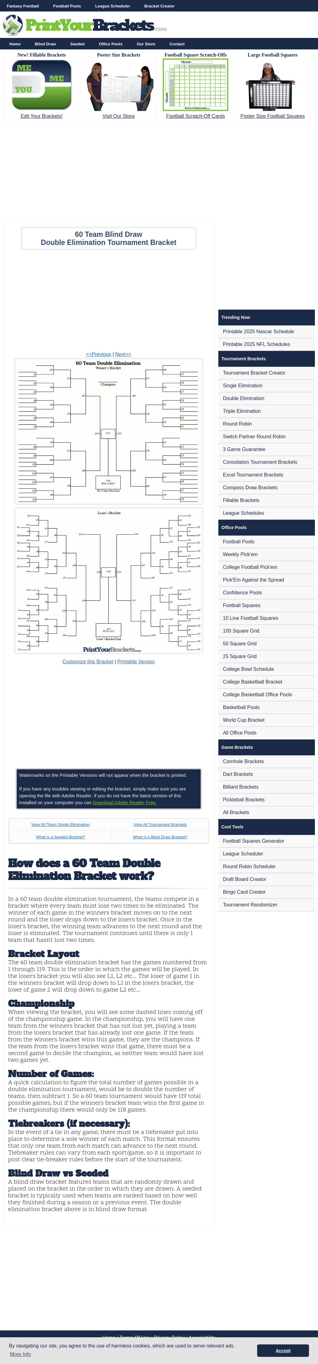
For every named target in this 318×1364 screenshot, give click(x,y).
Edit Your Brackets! (41, 116)
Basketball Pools (241, 707)
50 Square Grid (240, 643)
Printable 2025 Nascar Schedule (258, 331)
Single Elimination (242, 385)
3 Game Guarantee (244, 449)
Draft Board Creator (244, 879)
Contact (177, 44)
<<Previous (98, 354)
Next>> (123, 354)
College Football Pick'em (250, 567)
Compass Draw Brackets (250, 487)
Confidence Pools (242, 592)
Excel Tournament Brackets (253, 474)
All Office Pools (240, 732)
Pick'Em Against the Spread (253, 580)
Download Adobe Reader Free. (125, 802)
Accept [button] (283, 1350)
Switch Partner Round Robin (254, 436)
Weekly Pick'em (240, 554)
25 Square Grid (240, 656)
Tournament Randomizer (250, 904)
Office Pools (110, 44)
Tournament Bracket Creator (254, 373)
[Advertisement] (159, 169)
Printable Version (136, 661)
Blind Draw (45, 44)
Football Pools (67, 6)
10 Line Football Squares (250, 618)
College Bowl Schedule (248, 669)
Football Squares (242, 605)
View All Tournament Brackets (160, 824)
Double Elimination (243, 398)
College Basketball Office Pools (257, 694)
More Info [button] (20, 1354)
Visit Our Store (118, 116)
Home (14, 44)
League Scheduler (112, 6)
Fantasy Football (23, 6)
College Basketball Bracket (252, 681)
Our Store (146, 44)
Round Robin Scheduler (249, 866)
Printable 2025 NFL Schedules (256, 344)
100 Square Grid (241, 631)
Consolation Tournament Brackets (260, 462)
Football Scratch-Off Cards (195, 116)
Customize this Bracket (87, 661)
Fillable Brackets (241, 500)
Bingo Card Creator (244, 892)
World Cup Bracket (244, 720)
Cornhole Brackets (243, 761)
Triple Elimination (242, 411)
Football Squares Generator (253, 841)
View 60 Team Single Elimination (60, 824)
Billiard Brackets (241, 787)
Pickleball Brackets (244, 799)
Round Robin (237, 423)
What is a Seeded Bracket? (60, 837)
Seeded (77, 44)
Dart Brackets (238, 774)
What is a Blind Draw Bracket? (160, 837)
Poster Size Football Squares (272, 116)
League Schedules (243, 513)
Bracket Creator (159, 6)
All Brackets (236, 812)
